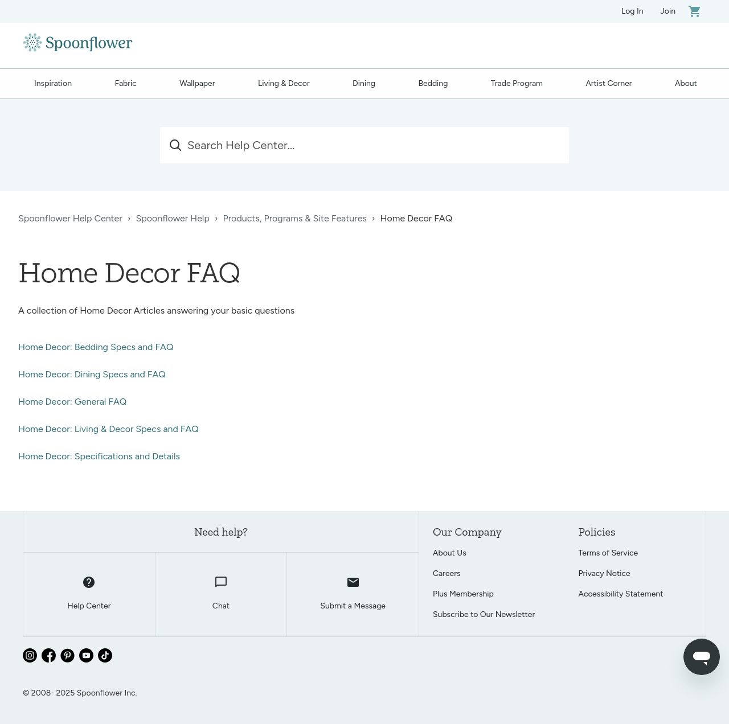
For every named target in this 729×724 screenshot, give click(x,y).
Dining (364, 83)
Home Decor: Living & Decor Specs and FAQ (108, 428)
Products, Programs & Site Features (295, 218)
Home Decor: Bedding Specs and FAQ (95, 347)
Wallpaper (197, 83)
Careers (447, 573)
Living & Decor (284, 83)
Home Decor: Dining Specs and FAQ (92, 374)
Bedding (433, 83)
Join (668, 11)
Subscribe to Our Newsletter (484, 614)
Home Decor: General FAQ (72, 401)
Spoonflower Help (172, 218)
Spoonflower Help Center (70, 218)
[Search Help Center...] (364, 145)
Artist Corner (608, 83)
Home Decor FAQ (416, 218)
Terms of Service (608, 553)
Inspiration (53, 83)
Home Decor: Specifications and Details (99, 456)
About (686, 83)
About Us (449, 553)
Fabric (125, 83)
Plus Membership (463, 594)
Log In (632, 11)
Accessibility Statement (621, 594)
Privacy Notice (604, 573)
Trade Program (517, 83)
